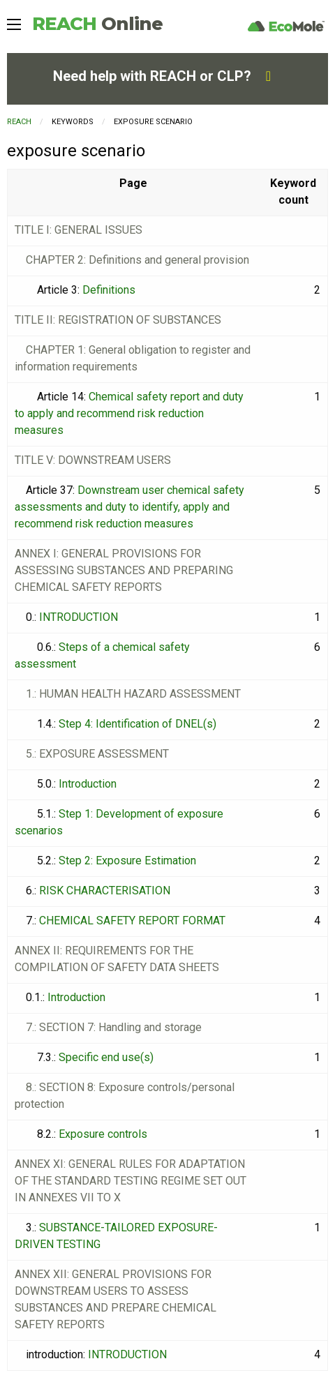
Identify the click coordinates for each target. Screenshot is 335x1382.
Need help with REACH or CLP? (162, 76)
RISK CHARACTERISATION (104, 890)
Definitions (108, 289)
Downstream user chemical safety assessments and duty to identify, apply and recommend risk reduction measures (129, 506)
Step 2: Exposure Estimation (127, 860)
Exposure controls (103, 1134)
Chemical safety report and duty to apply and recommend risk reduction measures (129, 413)
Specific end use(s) (106, 1057)
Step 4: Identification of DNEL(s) (137, 723)
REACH (97, 24)
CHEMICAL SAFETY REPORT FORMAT (132, 920)
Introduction (88, 783)
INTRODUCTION (78, 617)
